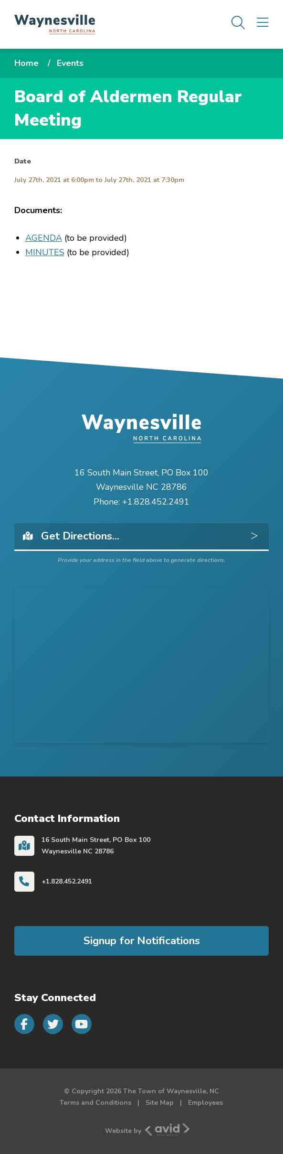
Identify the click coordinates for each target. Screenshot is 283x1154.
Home (26, 63)
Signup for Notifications (142, 940)
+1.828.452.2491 (67, 881)
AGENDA (43, 238)
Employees (205, 1102)
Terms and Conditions (95, 1102)
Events (70, 63)
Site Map (160, 1102)
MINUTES (44, 252)
